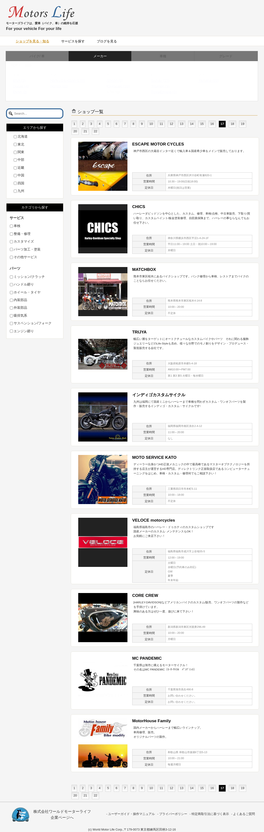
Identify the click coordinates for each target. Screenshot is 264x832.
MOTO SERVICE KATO (154, 457)
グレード (226, 56)
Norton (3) (119, 80)
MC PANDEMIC (147, 658)
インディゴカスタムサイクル (158, 394)
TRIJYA (139, 332)
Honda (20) (64, 86)
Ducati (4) (25, 86)
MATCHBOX (144, 269)
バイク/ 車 (37, 56)
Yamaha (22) (213, 80)
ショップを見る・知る (32, 41)
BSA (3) (24, 80)
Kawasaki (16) (122, 86)
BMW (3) (25, 92)
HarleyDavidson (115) (72, 80)
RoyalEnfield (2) (168, 92)
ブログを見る (107, 41)
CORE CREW (145, 595)
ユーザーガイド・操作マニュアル (131, 814)
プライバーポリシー (173, 814)
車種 (163, 56)
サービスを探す (73, 41)
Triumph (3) (165, 86)
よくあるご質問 (244, 814)
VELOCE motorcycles (153, 520)
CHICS (138, 206)
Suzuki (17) (165, 80)
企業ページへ (62, 817)
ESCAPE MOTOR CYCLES (158, 144)
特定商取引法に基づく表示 (210, 814)
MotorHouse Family (151, 720)
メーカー (100, 56)
